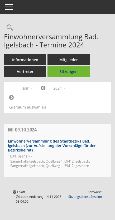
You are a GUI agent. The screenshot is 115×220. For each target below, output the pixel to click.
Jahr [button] (27, 88)
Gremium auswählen (27, 107)
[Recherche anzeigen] (8, 27)
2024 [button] (59, 88)
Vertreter (25, 71)
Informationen (25, 59)
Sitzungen (69, 71)
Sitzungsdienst (85, 196)
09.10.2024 (22, 129)
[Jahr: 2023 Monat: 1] (43, 88)
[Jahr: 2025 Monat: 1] (11, 97)
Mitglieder (68, 59)
